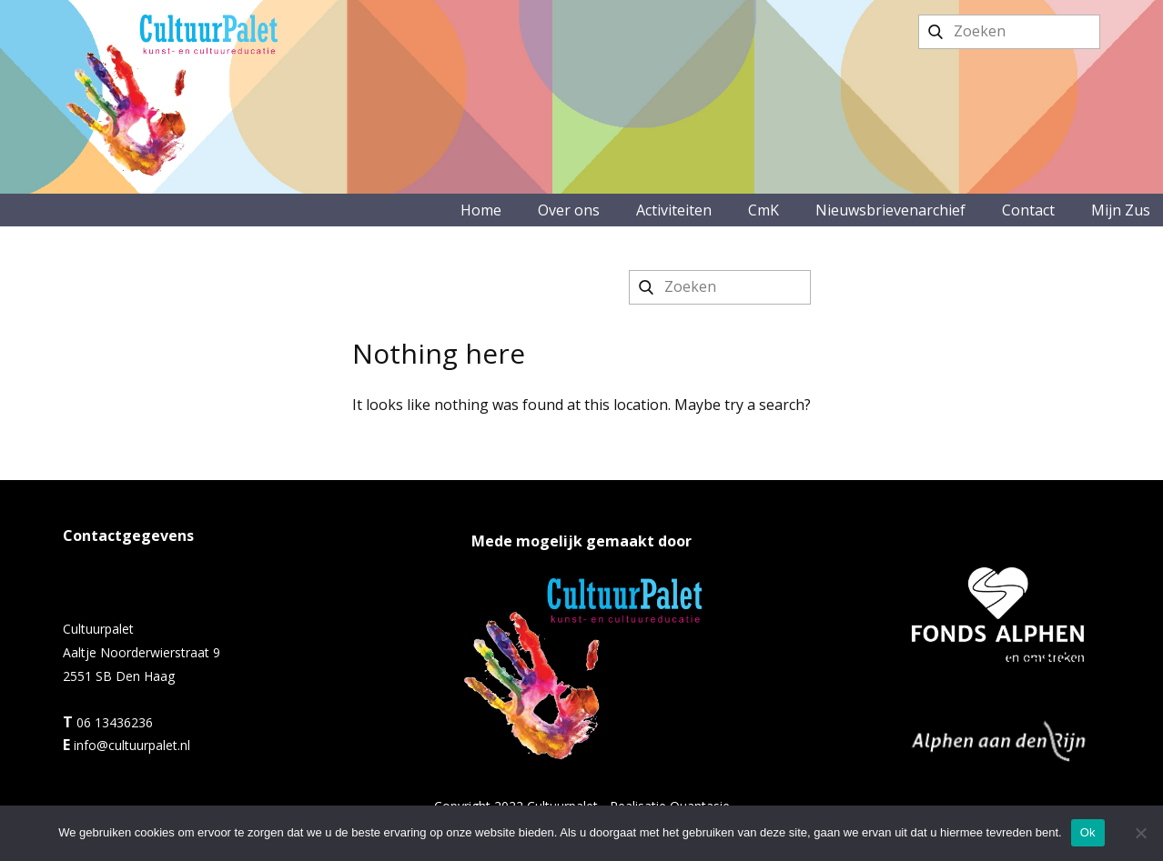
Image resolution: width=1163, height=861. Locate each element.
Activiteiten (674, 210)
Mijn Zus (1120, 210)
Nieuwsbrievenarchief (890, 210)
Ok (1088, 832)
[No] (1140, 833)
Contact (1028, 210)
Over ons (569, 210)
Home (480, 210)
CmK (763, 210)
